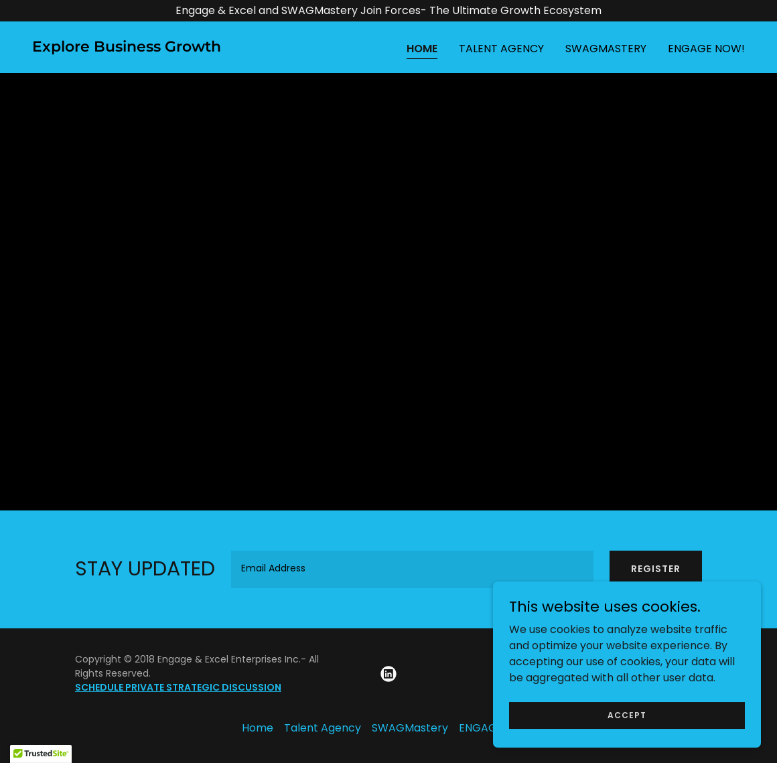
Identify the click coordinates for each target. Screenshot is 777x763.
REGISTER (656, 568)
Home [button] (257, 728)
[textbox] (412, 569)
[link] (126, 48)
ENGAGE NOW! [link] (706, 48)
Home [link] (422, 48)
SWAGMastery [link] (605, 48)
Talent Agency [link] (501, 48)
